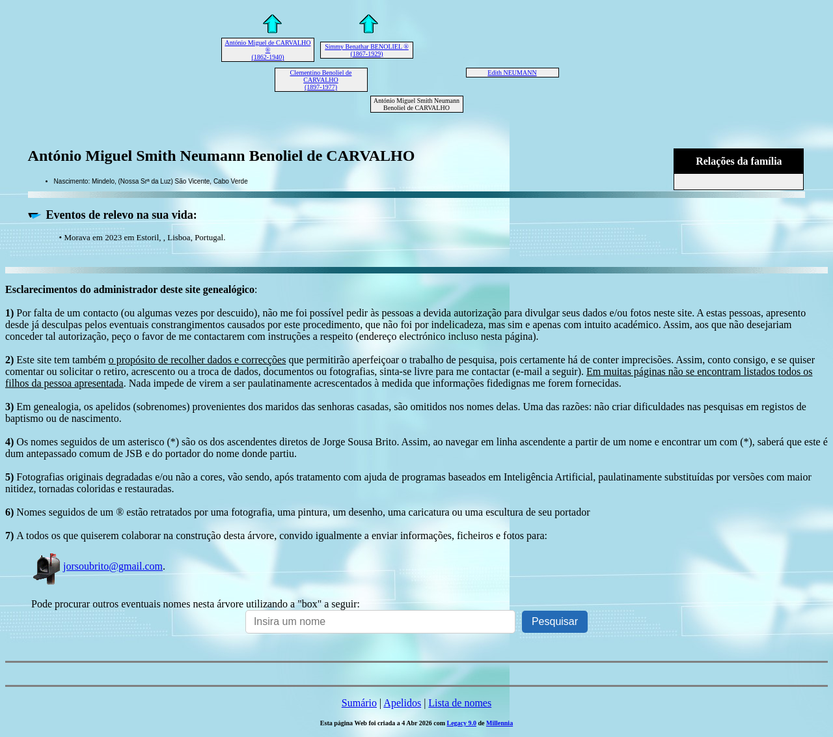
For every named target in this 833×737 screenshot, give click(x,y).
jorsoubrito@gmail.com (97, 566)
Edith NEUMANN (511, 72)
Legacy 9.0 (461, 723)
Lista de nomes (459, 702)
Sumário (359, 702)
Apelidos (402, 702)
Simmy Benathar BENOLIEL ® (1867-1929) (367, 50)
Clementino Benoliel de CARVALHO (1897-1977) (321, 79)
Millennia (499, 723)
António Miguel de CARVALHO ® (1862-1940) (267, 50)
